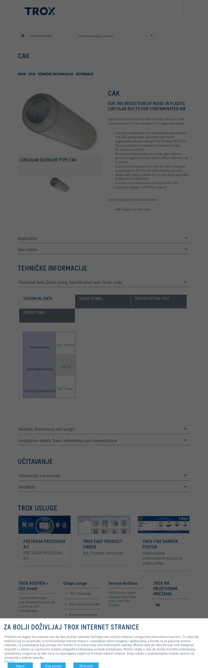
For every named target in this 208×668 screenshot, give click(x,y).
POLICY (9, 662)
